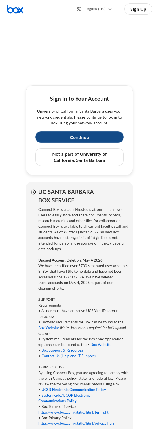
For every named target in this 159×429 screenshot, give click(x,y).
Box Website (48, 327)
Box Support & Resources (62, 350)
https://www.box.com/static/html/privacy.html (76, 423)
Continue (79, 137)
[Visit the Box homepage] (15, 9)
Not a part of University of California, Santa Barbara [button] (79, 157)
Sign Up (138, 9)
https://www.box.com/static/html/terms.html (75, 412)
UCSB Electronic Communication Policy (73, 389)
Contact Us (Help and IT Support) (68, 356)
